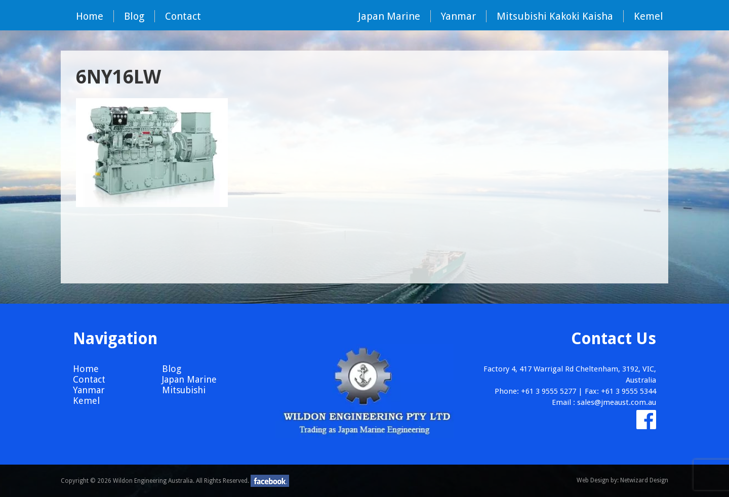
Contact (183, 16)
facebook (270, 481)
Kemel (648, 16)
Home (89, 16)
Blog (134, 16)
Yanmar (458, 16)
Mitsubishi (184, 390)
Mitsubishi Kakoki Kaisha (555, 16)
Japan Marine (389, 16)
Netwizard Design (644, 480)
